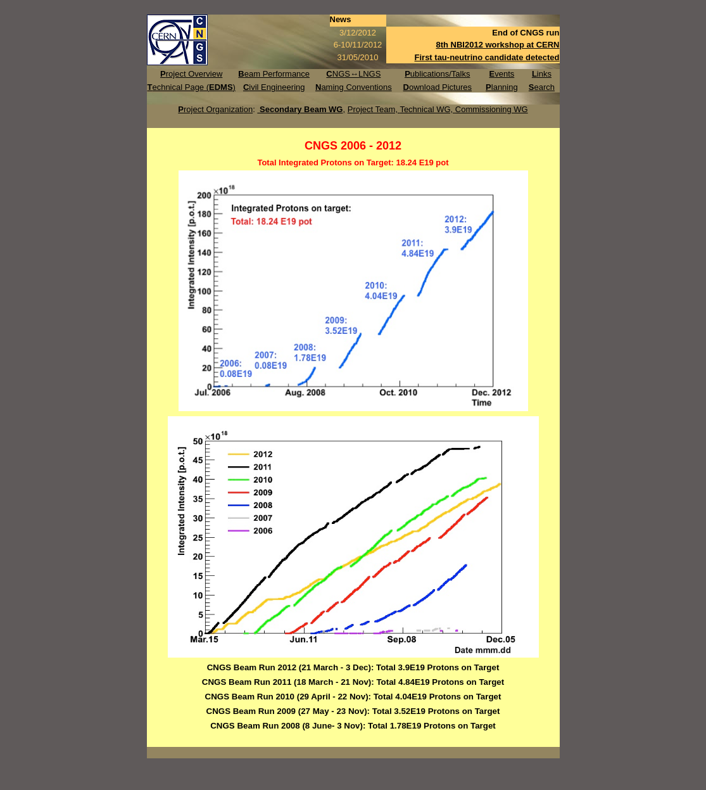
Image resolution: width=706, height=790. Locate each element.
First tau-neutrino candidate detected (487, 57)
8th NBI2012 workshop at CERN (497, 44)
